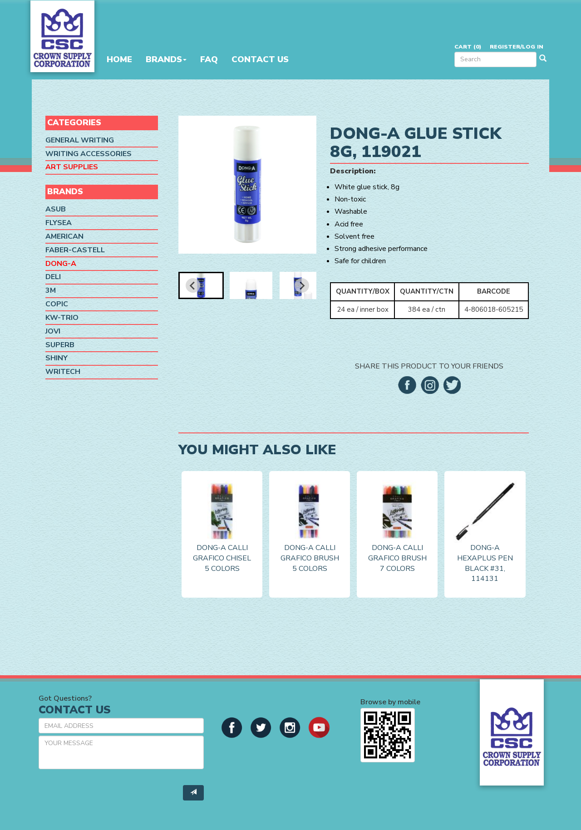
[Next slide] (302, 285)
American (64, 236)
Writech (62, 372)
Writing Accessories (88, 154)
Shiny (56, 358)
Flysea (58, 223)
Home (119, 59)
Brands (166, 59)
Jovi (52, 331)
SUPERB (59, 345)
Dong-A (60, 264)
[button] (201, 285)
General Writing (79, 140)
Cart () (467, 46)
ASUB (55, 209)
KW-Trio (62, 318)
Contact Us (260, 59)
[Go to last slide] (193, 285)
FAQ (209, 59)
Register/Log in (516, 46)
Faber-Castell (75, 250)
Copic (56, 304)
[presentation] (108, 793)
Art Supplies (71, 167)
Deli (53, 277)
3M (50, 290)
